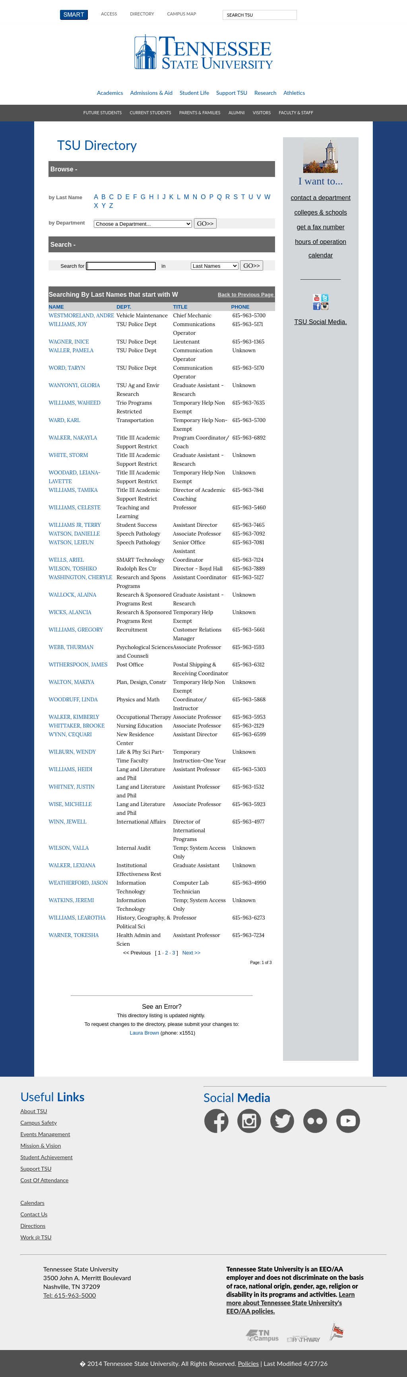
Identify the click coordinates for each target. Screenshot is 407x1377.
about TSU (33, 1111)
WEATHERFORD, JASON (78, 883)
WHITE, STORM (68, 455)
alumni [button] (237, 112)
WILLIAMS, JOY (67, 324)
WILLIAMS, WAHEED (74, 402)
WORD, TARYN (66, 368)
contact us (33, 1214)
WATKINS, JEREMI (71, 900)
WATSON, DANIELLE (74, 533)
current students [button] (150, 112)
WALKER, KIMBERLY (73, 717)
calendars (32, 1202)
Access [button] (109, 13)
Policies (248, 1363)
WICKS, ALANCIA (69, 612)
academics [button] (110, 92)
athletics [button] (294, 92)
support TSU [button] (231, 92)
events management (45, 1134)
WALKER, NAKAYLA (72, 437)
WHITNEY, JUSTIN (71, 787)
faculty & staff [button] (296, 112)
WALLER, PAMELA (70, 350)
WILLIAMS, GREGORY (75, 629)
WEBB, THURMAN (70, 647)
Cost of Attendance (44, 1180)
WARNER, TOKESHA (73, 935)
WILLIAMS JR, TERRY (74, 525)
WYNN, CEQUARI (69, 734)
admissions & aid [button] (151, 92)
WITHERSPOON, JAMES (77, 664)
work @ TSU (35, 1237)
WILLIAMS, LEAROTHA (76, 917)
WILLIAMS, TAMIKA (72, 490)
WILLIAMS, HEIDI (70, 769)
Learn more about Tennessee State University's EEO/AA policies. (291, 1303)
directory (142, 13)
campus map (181, 13)
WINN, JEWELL (67, 821)
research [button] (265, 92)
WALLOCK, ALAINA (72, 595)
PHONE (240, 307)
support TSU (35, 1168)
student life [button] (194, 92)
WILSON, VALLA (68, 848)
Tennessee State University (203, 52)
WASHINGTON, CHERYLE (80, 577)
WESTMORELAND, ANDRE (81, 315)
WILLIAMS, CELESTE (74, 507)
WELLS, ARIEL (66, 560)
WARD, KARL (64, 420)
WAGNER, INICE (68, 341)
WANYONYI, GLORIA (74, 385)
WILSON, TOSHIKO (72, 568)
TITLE (180, 307)
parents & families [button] (199, 112)
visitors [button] (262, 112)
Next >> (191, 953)
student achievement (46, 1157)
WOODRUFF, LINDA (72, 699)
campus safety (38, 1122)
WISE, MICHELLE (70, 804)
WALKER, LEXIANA (71, 865)
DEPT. (123, 307)
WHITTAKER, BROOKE (76, 725)
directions (32, 1225)
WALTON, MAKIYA (71, 682)
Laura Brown (144, 1033)
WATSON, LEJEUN (71, 542)
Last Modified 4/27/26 (296, 1363)
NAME (56, 307)
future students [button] (102, 112)
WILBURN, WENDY (72, 752)
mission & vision (40, 1145)
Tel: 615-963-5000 (69, 1295)
